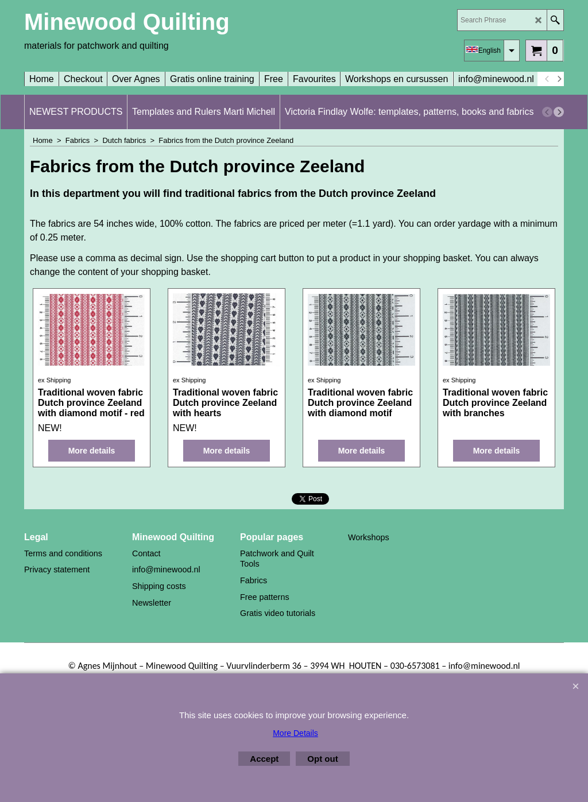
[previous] (547, 79)
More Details (295, 733)
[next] (559, 79)
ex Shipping (54, 380)
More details (91, 450)
